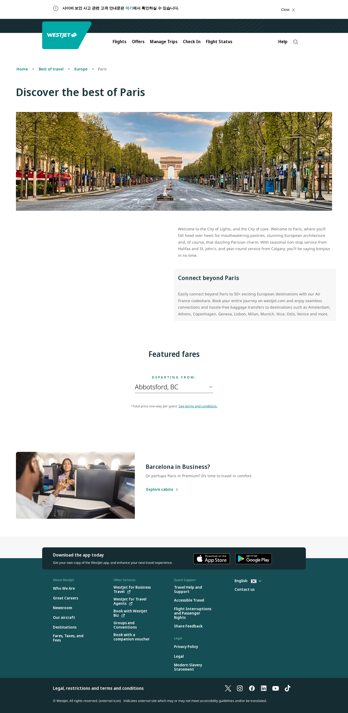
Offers (138, 42)
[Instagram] (240, 688)
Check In (191, 42)
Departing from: (174, 377)
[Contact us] (245, 589)
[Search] (295, 42)
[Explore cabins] (159, 489)
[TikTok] (287, 688)
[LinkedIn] (263, 688)
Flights (119, 42)
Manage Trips (164, 42)
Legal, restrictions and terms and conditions (98, 688)
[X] (228, 688)
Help (282, 42)
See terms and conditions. (198, 406)
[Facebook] (252, 688)
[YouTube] (275, 688)
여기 (129, 8)
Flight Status (219, 42)
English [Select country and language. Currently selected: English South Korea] (248, 580)
